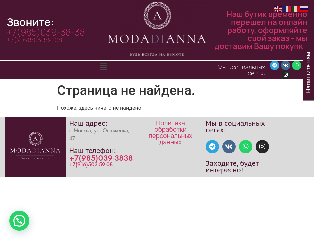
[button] (103, 67)
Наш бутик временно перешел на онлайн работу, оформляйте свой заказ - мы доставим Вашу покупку (261, 29)
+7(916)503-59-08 (34, 39)
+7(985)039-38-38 (46, 32)
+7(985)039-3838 (101, 158)
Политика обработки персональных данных (170, 132)
